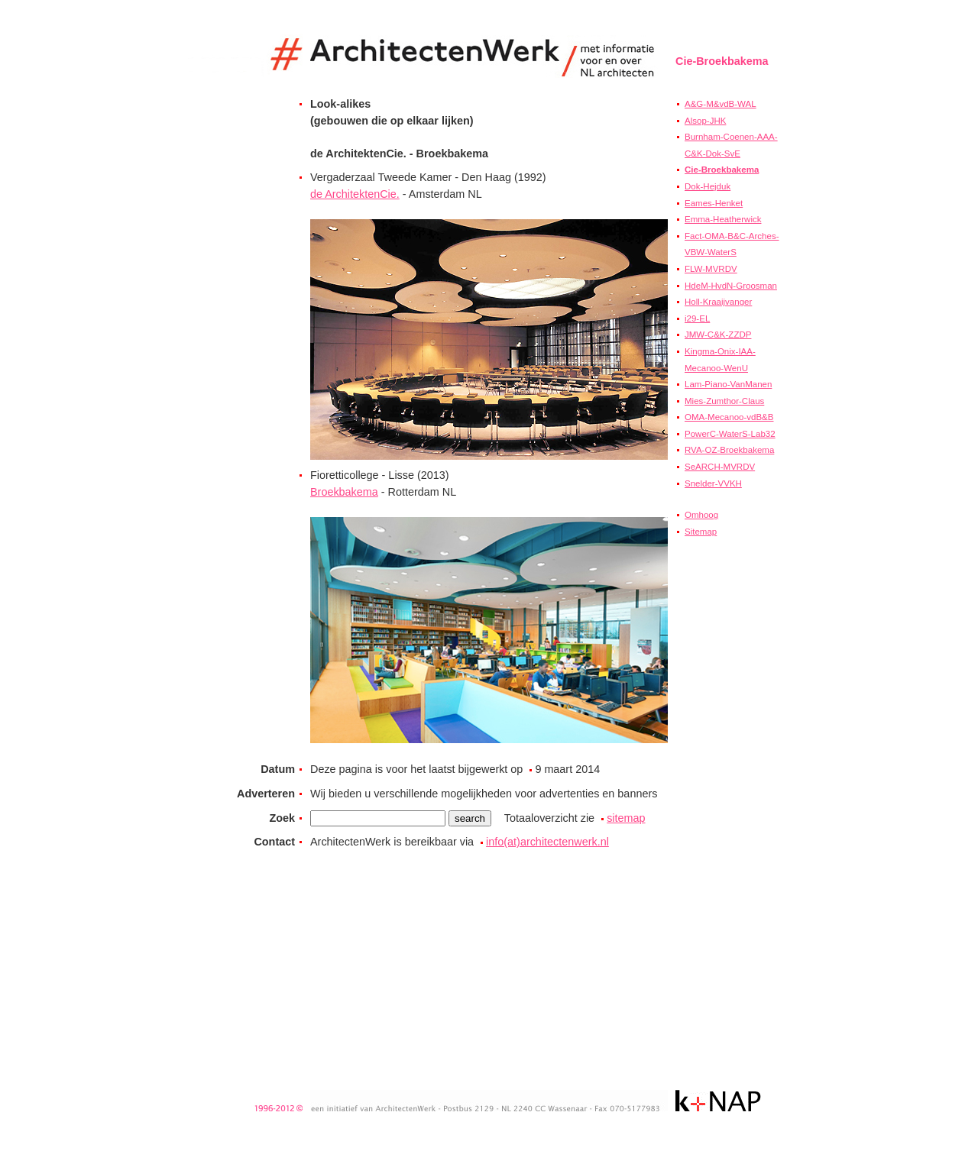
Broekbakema (344, 492)
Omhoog (701, 514)
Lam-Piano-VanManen (728, 384)
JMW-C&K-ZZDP (718, 334)
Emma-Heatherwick (723, 219)
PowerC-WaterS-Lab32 (730, 433)
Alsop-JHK (705, 120)
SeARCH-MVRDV (720, 466)
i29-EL (697, 318)
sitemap (626, 818)
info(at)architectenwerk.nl (547, 842)
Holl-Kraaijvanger (718, 301)
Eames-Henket (714, 203)
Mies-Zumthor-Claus (724, 401)
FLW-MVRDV (711, 268)
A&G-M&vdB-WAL (720, 103)
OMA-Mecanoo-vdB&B (729, 417)
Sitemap (701, 531)
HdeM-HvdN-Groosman (731, 285)
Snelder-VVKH (713, 483)
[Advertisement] (721, 815)
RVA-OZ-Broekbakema (729, 449)
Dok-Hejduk (707, 186)
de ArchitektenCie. (355, 194)
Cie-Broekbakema (722, 169)
